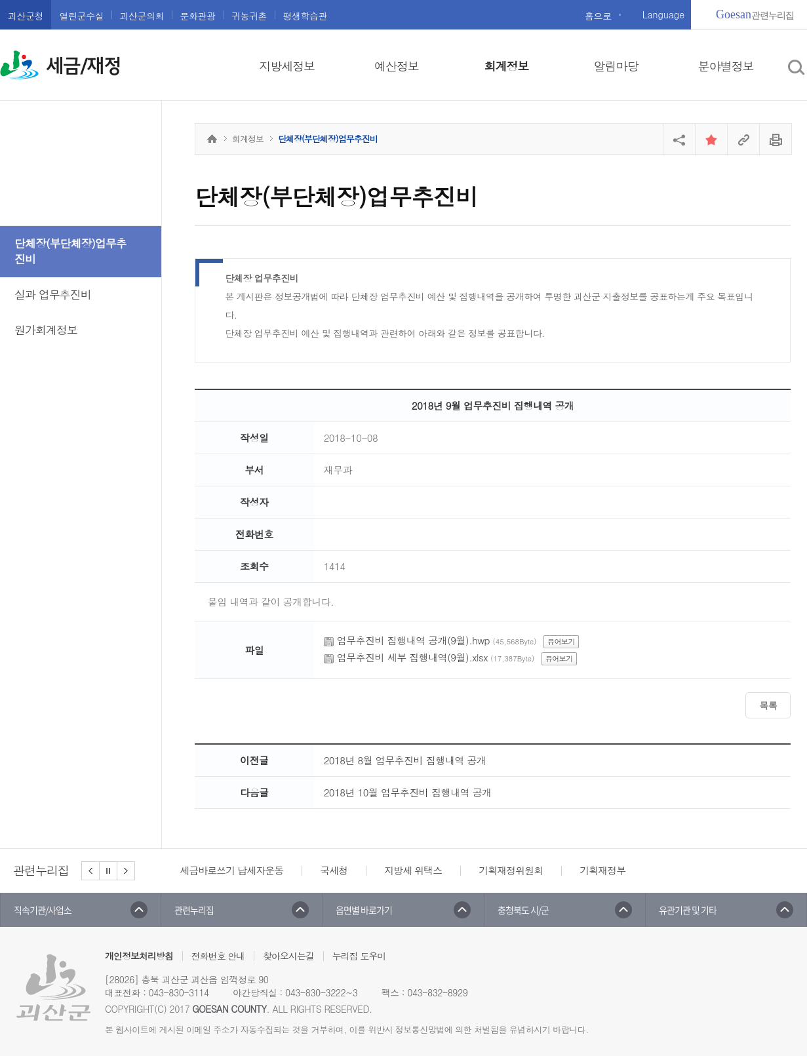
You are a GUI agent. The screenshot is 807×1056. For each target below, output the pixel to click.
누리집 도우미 (359, 955)
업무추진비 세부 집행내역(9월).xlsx (412, 657)
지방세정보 (287, 66)
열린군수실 (81, 15)
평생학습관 (305, 15)
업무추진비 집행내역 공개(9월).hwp (413, 640)
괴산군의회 (141, 15)
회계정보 (506, 66)
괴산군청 (25, 15)
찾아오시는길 (288, 955)
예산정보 (396, 66)
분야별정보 (726, 66)
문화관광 (197, 15)
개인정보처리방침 (139, 955)
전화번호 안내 (218, 955)
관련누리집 (755, 14)
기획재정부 (602, 870)
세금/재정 (83, 66)
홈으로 (598, 15)
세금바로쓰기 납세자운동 (231, 870)
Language (663, 14)
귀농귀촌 (249, 15)
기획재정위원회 (511, 870)
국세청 (333, 870)
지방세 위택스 (413, 870)
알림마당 (616, 66)
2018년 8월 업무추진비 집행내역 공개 (405, 760)
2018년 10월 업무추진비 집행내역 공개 (408, 792)
